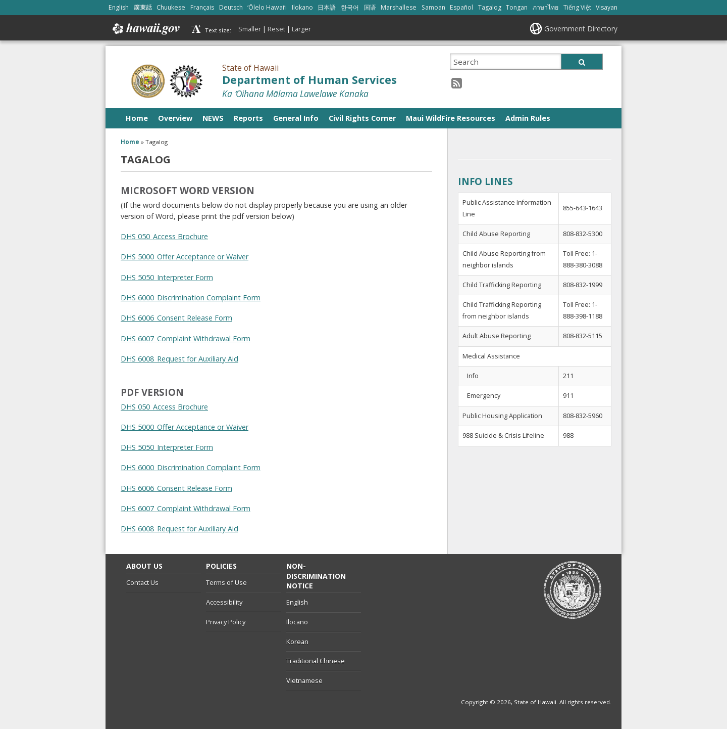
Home (137, 118)
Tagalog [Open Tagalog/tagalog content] (489, 7)
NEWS (213, 118)
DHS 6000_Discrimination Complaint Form (191, 297)
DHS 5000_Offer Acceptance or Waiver (184, 256)
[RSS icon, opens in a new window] (456, 82)
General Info (296, 118)
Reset (276, 28)
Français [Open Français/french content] (202, 7)
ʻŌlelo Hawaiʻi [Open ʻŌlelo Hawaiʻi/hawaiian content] (267, 7)
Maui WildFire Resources (450, 118)
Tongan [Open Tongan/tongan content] (517, 7)
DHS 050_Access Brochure (164, 236)
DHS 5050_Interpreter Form (167, 277)
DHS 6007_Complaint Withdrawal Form (185, 338)
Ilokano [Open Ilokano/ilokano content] (302, 7)
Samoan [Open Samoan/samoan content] (433, 7)
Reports (248, 118)
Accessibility (224, 602)
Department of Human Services (309, 79)
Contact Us (142, 582)
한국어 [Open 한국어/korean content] (350, 7)
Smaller (249, 28)
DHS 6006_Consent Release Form (176, 318)
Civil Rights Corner (362, 118)
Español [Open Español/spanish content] (461, 7)
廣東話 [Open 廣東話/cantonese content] (143, 7)
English (297, 602)
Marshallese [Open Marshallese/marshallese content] (399, 7)
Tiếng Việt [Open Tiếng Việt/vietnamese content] (577, 7)
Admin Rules (527, 118)
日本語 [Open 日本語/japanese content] (327, 7)
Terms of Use (226, 582)
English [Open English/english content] (119, 7)
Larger (301, 28)
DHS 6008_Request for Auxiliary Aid (179, 358)
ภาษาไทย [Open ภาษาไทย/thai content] (545, 7)
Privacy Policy (225, 621)
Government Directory (580, 28)
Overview (175, 118)
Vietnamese (304, 680)
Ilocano (297, 621)
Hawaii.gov (145, 28)
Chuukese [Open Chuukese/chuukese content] (171, 7)
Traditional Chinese (315, 660)
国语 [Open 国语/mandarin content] (370, 7)
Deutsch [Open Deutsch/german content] (231, 7)
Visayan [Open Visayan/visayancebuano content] (606, 7)
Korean (297, 641)
